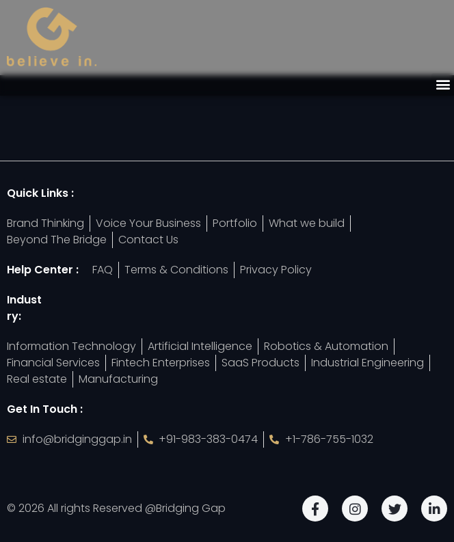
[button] (442, 84)
